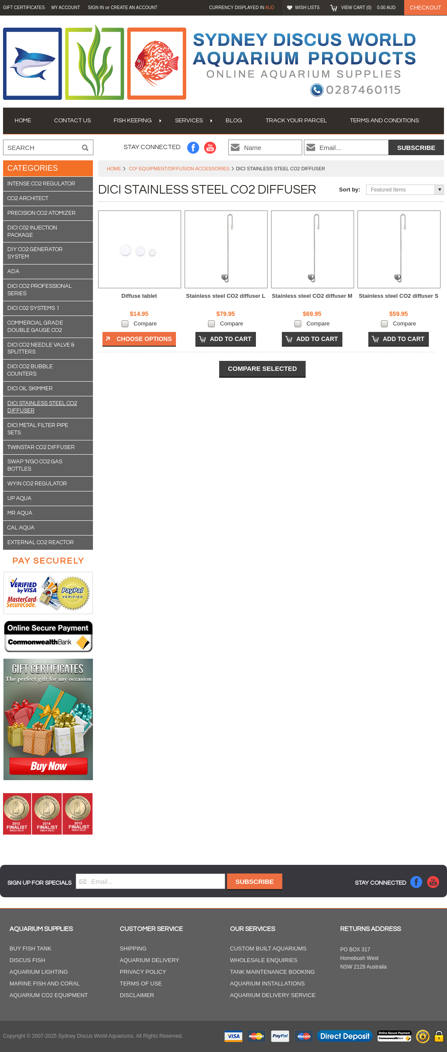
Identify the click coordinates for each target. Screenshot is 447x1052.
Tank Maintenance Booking (272, 972)
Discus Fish (27, 960)
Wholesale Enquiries (263, 960)
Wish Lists (307, 7)
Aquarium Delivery (149, 960)
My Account (65, 7)
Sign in (96, 7)
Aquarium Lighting (39, 972)
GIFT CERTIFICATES (24, 7)
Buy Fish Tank (30, 948)
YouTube (210, 147)
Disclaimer (137, 995)
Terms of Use (141, 983)
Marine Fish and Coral (45, 983)
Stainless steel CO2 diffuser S (398, 296)
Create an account (134, 7)
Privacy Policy (143, 972)
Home (114, 168)
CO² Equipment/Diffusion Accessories (179, 168)
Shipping (133, 948)
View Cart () (368, 7)
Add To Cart (230, 338)
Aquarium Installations (267, 983)
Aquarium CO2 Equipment (49, 995)
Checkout (425, 7)
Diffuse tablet (139, 296)
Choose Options (144, 338)
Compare (145, 323)
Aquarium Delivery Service (273, 995)
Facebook (193, 147)
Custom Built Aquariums (268, 948)
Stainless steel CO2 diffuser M (312, 296)
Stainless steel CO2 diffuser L (225, 296)
